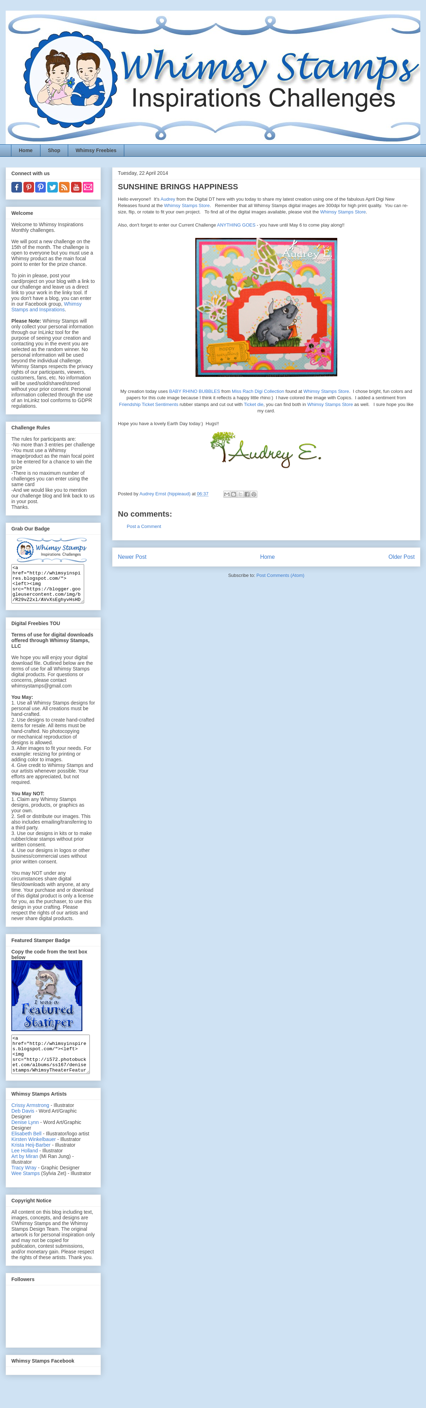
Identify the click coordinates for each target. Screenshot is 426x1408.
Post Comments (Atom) (280, 575)
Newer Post (132, 557)
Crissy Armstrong (30, 1120)
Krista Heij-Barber (31, 1160)
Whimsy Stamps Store (187, 205)
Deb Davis (22, 1126)
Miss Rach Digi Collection (258, 391)
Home (26, 150)
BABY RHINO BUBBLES (194, 391)
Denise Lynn (25, 1137)
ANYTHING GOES (236, 225)
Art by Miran (24, 1171)
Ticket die (253, 404)
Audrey (167, 199)
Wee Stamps (25, 1188)
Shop (54, 150)
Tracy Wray (24, 1182)
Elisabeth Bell (26, 1148)
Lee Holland (24, 1165)
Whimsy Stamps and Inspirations (46, 306)
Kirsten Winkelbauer (33, 1154)
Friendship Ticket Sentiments (148, 404)
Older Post (401, 557)
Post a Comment (144, 526)
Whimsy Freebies (96, 150)
